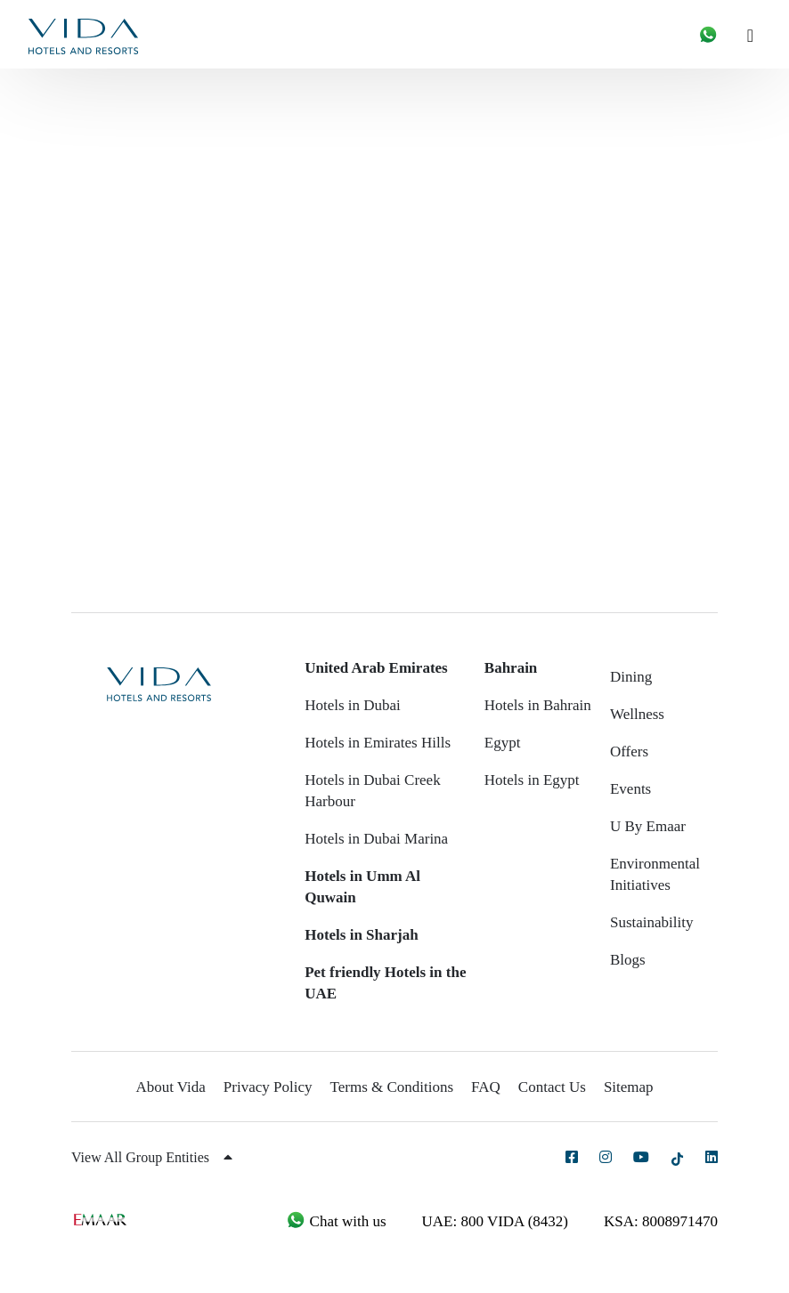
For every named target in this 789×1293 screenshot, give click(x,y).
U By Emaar (648, 826)
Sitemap (629, 1087)
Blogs (628, 959)
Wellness (637, 714)
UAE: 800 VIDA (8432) (495, 1221)
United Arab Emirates (376, 667)
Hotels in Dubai (353, 705)
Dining (631, 676)
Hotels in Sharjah (362, 934)
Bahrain (511, 667)
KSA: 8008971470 (661, 1221)
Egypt (502, 742)
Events (630, 788)
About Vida (170, 1087)
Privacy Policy (268, 1087)
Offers (629, 751)
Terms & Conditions (392, 1087)
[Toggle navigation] (757, 34)
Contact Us (552, 1087)
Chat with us (336, 1221)
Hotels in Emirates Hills (378, 742)
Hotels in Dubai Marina (376, 838)
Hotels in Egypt (532, 780)
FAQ (485, 1087)
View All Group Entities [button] (151, 1157)
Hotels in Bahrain (537, 705)
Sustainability (652, 922)
